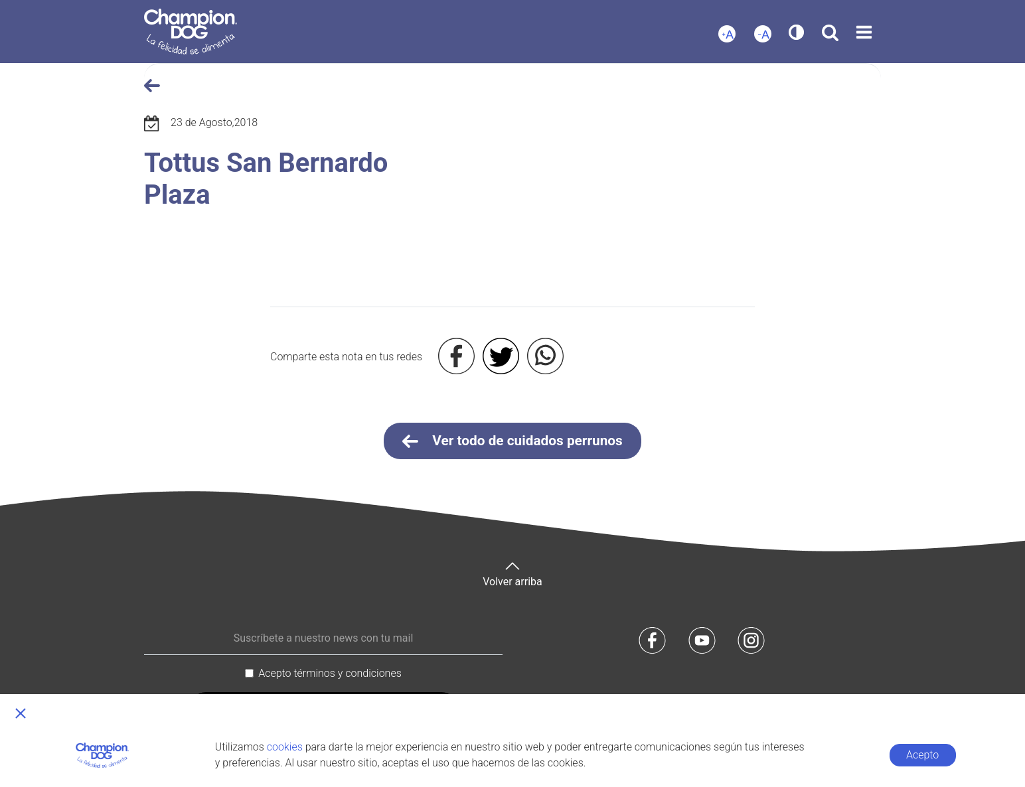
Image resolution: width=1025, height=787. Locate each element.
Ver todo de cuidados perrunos (512, 441)
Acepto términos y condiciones (330, 673)
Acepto (922, 755)
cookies (285, 747)
